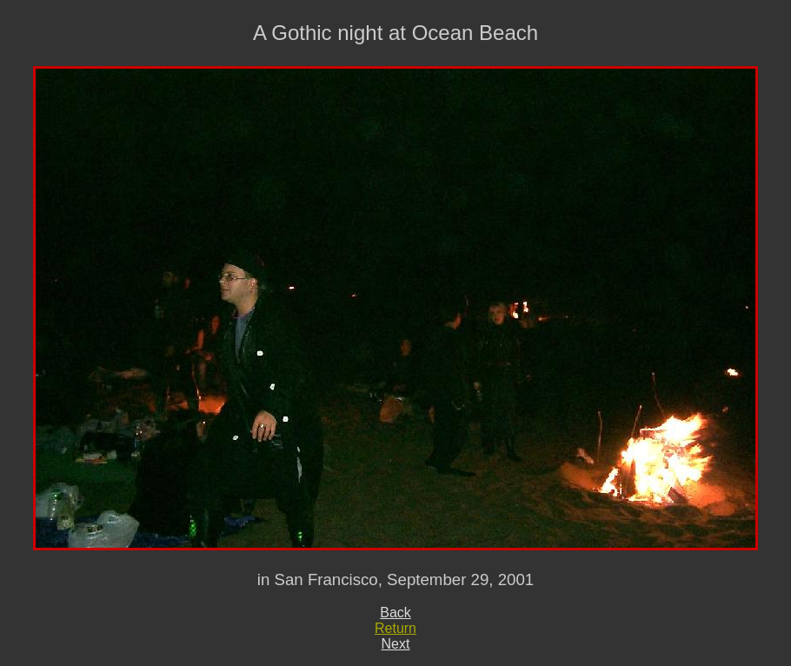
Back (395, 612)
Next (396, 643)
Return (395, 628)
